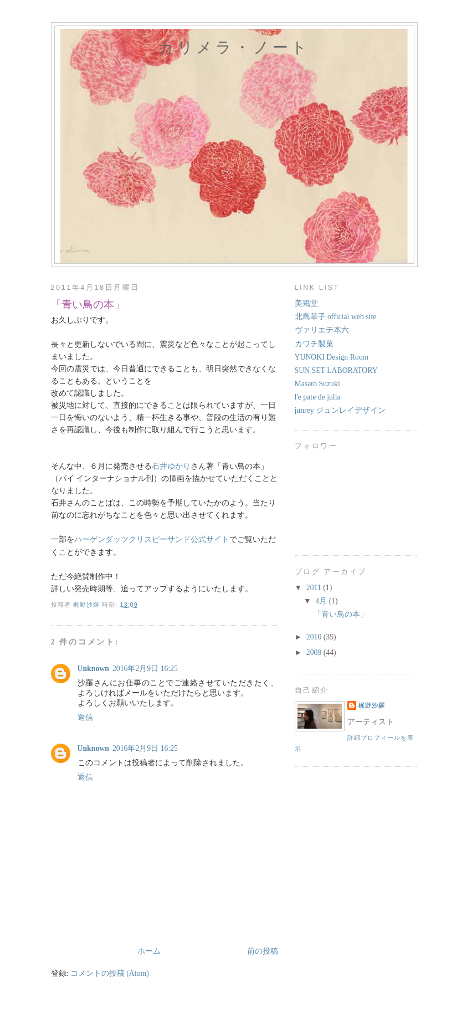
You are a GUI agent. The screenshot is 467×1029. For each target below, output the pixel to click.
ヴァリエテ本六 (322, 330)
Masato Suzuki (317, 384)
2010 (315, 637)
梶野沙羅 (371, 705)
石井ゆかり (171, 466)
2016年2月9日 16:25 (145, 668)
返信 (85, 717)
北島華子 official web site (336, 317)
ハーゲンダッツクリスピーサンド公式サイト (151, 539)
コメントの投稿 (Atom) (109, 973)
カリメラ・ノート (234, 47)
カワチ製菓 (314, 344)
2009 (315, 652)
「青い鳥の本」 (341, 614)
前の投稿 (262, 951)
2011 (314, 587)
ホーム (149, 951)
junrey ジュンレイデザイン (340, 410)
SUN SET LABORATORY (336, 370)
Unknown (93, 668)
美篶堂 (306, 303)
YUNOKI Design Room (332, 357)
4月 (322, 601)
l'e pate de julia (318, 397)
